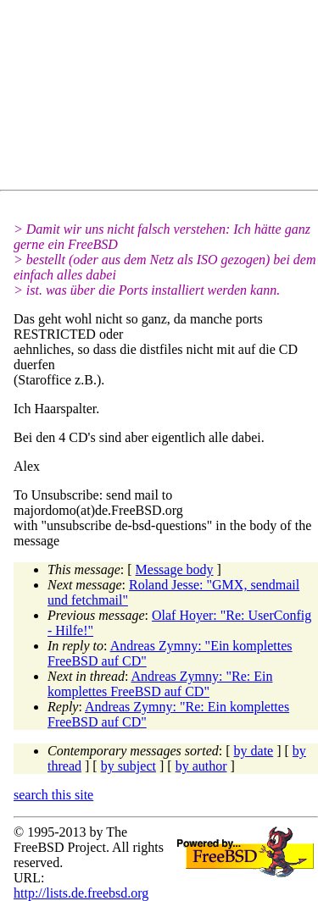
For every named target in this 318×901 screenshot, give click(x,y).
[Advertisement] (166, 98)
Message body (175, 569)
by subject (128, 766)
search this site (53, 795)
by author (201, 766)
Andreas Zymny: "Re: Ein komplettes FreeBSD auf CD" (159, 684)
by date (254, 750)
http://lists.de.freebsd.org (81, 893)
